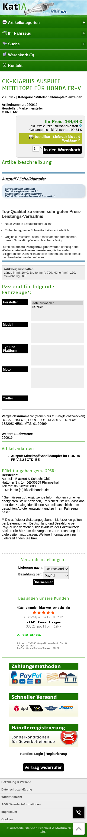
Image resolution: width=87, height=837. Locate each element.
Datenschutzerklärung (16, 789)
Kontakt (12, 65)
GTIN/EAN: (10, 112)
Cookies (7, 819)
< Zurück (9, 97)
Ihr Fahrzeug (44, 33)
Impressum (9, 812)
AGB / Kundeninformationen (21, 804)
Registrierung (56, 754)
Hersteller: (10, 108)
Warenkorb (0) (18, 54)
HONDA (57, 307)
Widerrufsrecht (11, 797)
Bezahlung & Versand (16, 782)
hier (22, 531)
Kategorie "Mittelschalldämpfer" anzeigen (50, 97)
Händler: (26, 754)
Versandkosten (68, 126)
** (79, 140)
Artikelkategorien (44, 22)
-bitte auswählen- (57, 303)
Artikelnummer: (14, 104)
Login (38, 754)
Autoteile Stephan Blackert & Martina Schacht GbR (45, 830)
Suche (44, 43)
